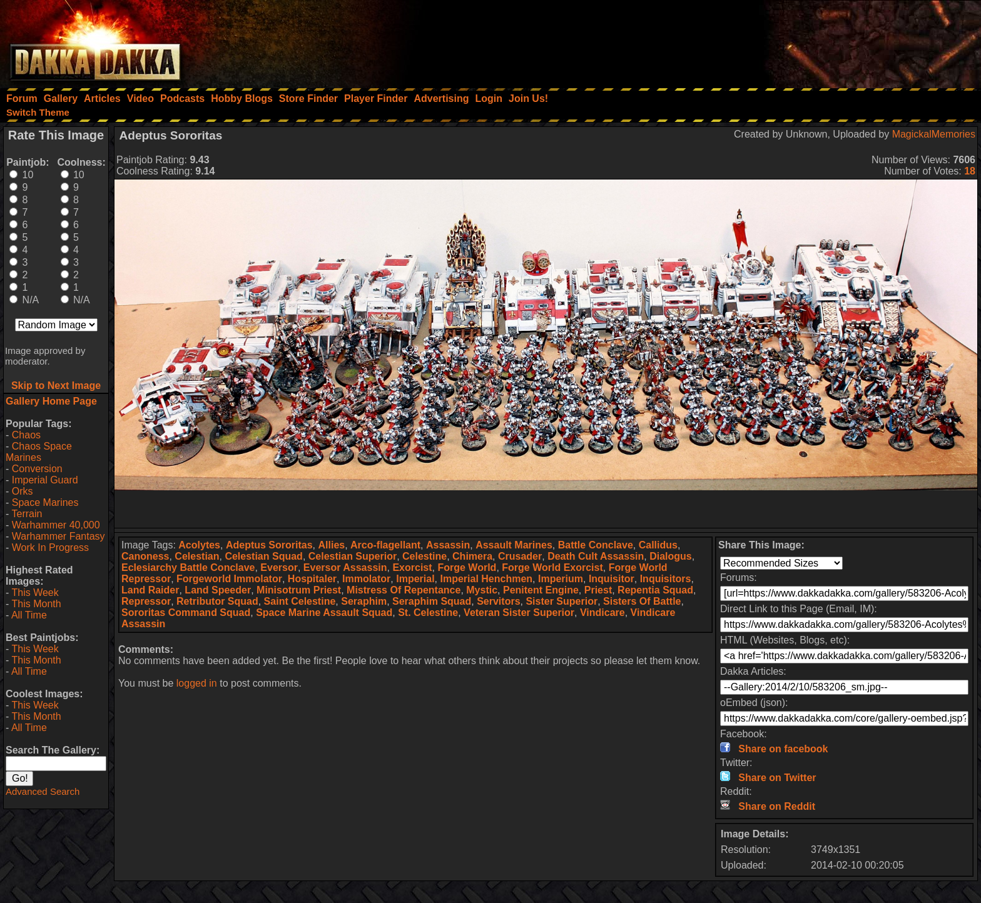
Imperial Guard (45, 480)
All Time (29, 615)
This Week (34, 592)
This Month (36, 603)
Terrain (26, 513)
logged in (196, 683)
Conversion (37, 468)
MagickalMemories (933, 134)
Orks (22, 491)
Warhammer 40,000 (56, 525)
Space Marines (45, 502)
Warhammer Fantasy (58, 536)
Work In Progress (50, 547)
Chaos (26, 435)
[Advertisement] (812, 40)
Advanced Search (42, 791)
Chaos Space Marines (39, 452)
